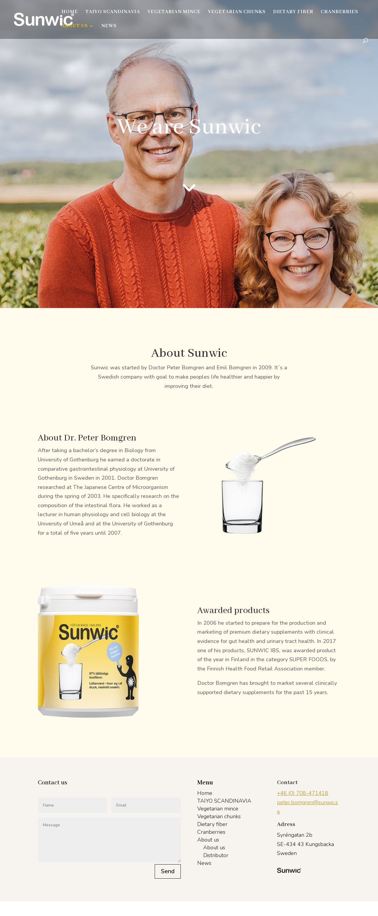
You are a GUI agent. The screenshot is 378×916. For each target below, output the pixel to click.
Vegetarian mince (174, 12)
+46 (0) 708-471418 (302, 793)
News (109, 26)
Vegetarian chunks (237, 12)
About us (74, 26)
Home (69, 12)
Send (167, 871)
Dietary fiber (293, 12)
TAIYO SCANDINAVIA (112, 12)
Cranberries (339, 12)
